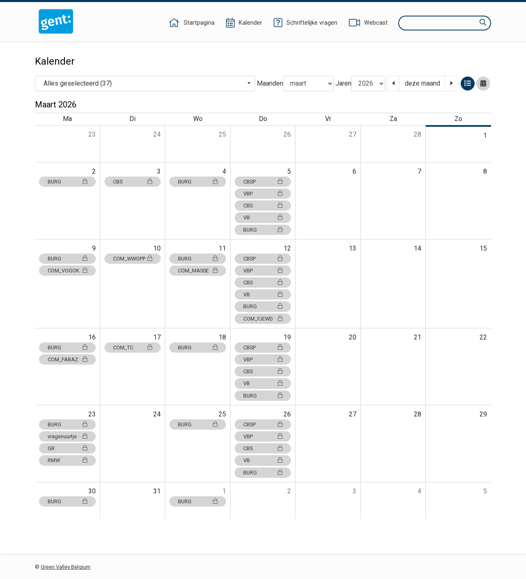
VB (263, 217)
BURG (67, 182)
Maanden (270, 83)
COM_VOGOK (67, 270)
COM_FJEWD (263, 319)
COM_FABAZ (67, 359)
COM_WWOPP (132, 259)
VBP (263, 194)
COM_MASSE (197, 270)
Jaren (343, 83)
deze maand (422, 83)
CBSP (263, 182)
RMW (67, 460)
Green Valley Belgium (65, 567)
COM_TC (132, 347)
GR (67, 448)
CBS (132, 182)
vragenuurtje (67, 436)
